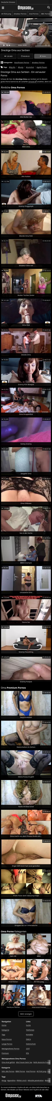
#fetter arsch (22, 1080)
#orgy (4, 1080)
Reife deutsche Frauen (42, 1062)
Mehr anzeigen (26, 1014)
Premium (5, 1053)
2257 (28, 1048)
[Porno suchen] (3, 8)
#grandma (11, 1080)
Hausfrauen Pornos (21, 62)
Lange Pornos (7, 1044)
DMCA (28, 1039)
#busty (20, 67)
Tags (3, 1034)
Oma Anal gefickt (8, 1062)
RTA (27, 1053)
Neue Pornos (7, 1039)
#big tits (12, 67)
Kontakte (29, 1034)
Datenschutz (31, 1044)
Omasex (31, 81)
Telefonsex (30, 1030)
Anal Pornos (33, 14)
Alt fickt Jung (6, 14)
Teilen (43, 56)
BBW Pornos (20, 1071)
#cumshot (30, 67)
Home (4, 1025)
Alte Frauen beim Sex (24, 1062)
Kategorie (5, 1030)
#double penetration (36, 1080)
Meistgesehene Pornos (10, 1048)
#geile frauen (42, 67)
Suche (28, 1025)
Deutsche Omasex (8, 2)
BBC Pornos (45, 14)
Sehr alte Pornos (8, 1071)
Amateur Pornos (20, 14)
